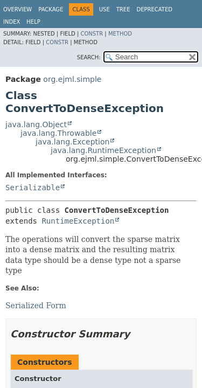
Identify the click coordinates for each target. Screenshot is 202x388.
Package (50, 9)
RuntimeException (77, 221)
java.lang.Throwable (58, 133)
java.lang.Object (36, 124)
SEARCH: (89, 57)
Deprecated (154, 9)
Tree (123, 9)
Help (33, 22)
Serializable (32, 187)
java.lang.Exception (72, 141)
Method (120, 34)
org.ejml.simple (72, 79)
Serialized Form (35, 305)
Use (104, 9)
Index (11, 22)
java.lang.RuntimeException (103, 150)
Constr (91, 34)
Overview (17, 9)
